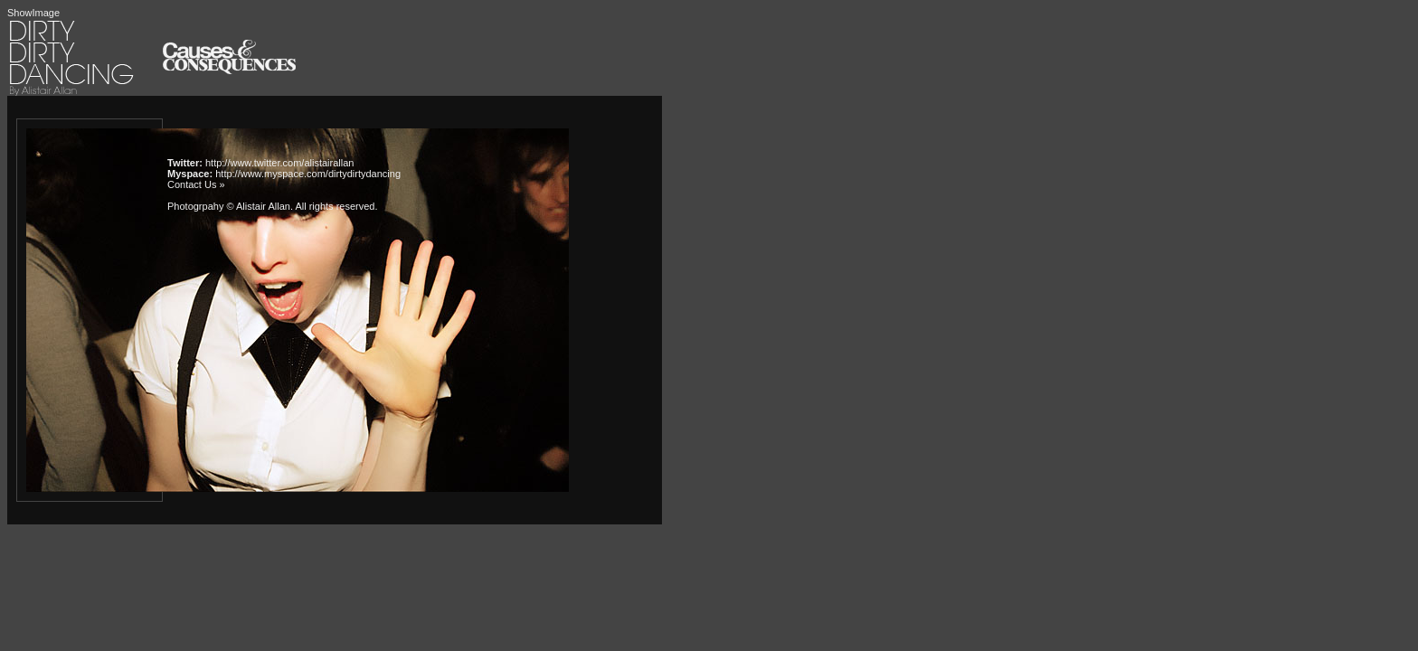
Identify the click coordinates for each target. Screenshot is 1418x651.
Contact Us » (196, 184)
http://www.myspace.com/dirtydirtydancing (308, 173)
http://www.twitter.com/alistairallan (279, 162)
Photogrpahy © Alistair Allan (228, 206)
